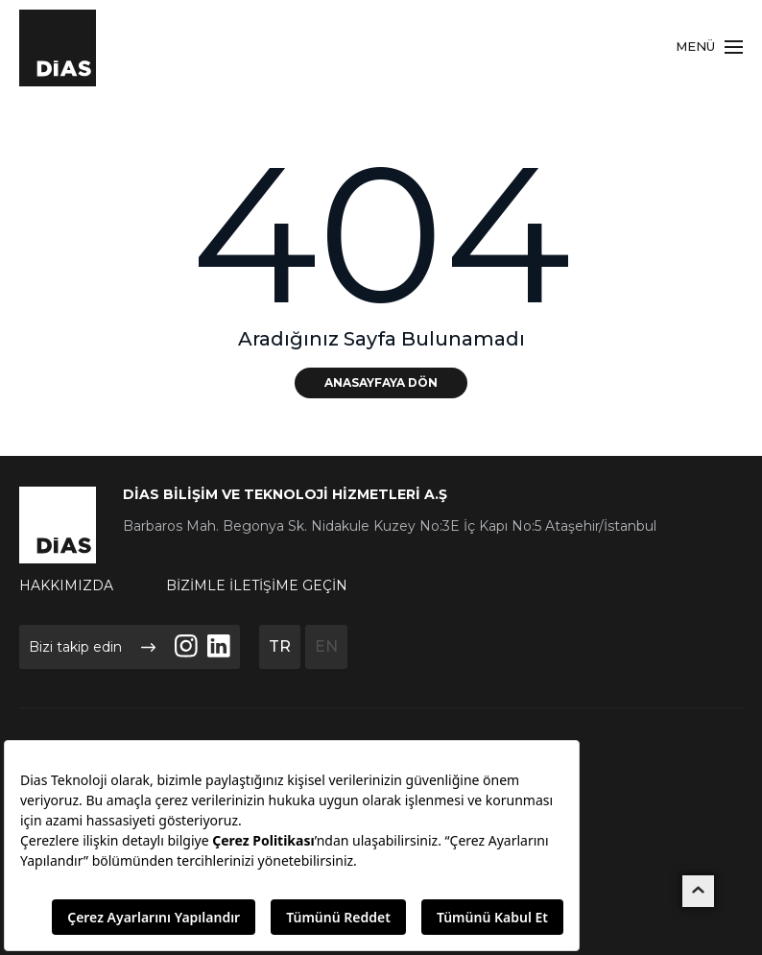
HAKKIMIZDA (66, 585)
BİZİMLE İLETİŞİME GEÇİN (256, 585)
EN (326, 646)
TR (280, 646)
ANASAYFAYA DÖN (381, 382)
